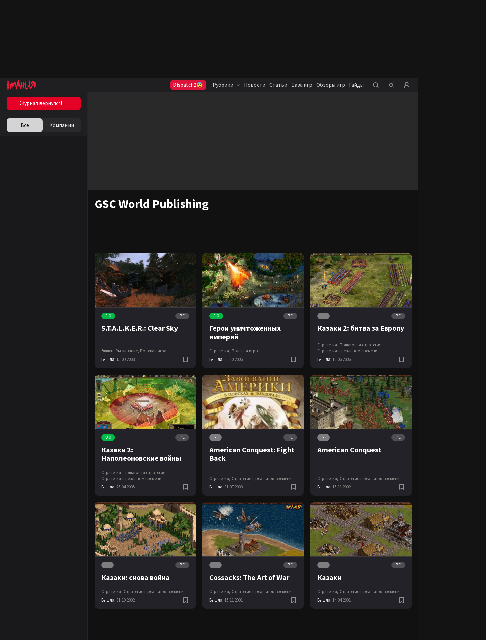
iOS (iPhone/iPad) (320, 222)
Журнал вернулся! (41, 103)
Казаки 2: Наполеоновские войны (141, 454)
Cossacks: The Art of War (249, 577)
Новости (254, 85)
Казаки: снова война (135, 577)
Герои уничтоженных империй (245, 332)
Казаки (329, 577)
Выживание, (127, 351)
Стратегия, (220, 351)
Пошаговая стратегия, (361, 345)
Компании (61, 125)
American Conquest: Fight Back (251, 454)
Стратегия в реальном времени (347, 351)
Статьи (278, 85)
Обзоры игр (330, 85)
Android (293, 222)
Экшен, (108, 351)
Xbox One (273, 222)
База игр (301, 85)
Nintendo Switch (357, 222)
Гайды (356, 85)
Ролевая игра (153, 351)
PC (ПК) (233, 222)
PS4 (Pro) (252, 222)
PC (182, 316)
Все (25, 125)
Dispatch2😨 (188, 85)
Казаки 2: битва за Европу (360, 328)
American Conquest (349, 450)
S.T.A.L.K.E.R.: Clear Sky (139, 328)
